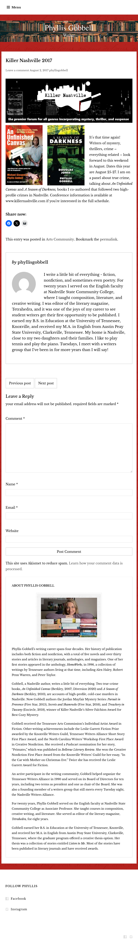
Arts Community (60, 239)
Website (12, 531)
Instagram (19, 909)
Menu (16, 7)
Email (12, 508)
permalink (108, 239)
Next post (46, 383)
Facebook (18, 898)
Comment (15, 419)
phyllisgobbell (58, 70)
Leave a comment (17, 70)
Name (12, 484)
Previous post (20, 383)
